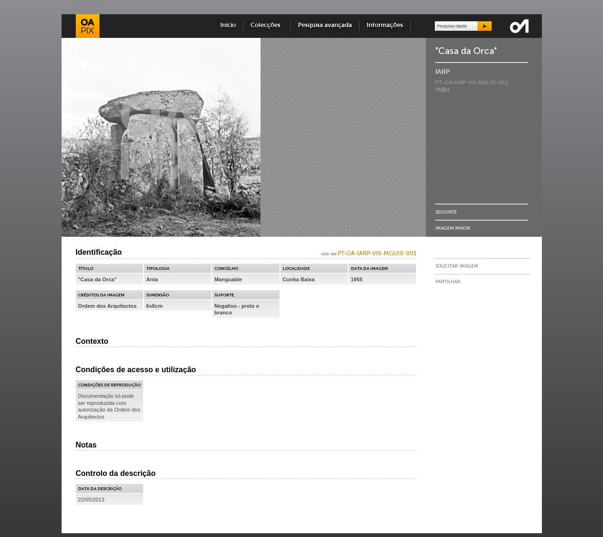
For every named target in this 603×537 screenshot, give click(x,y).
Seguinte (446, 212)
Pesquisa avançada (325, 25)
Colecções (267, 25)
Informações (385, 25)
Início (228, 25)
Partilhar (447, 282)
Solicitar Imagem (456, 266)
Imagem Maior (452, 228)
